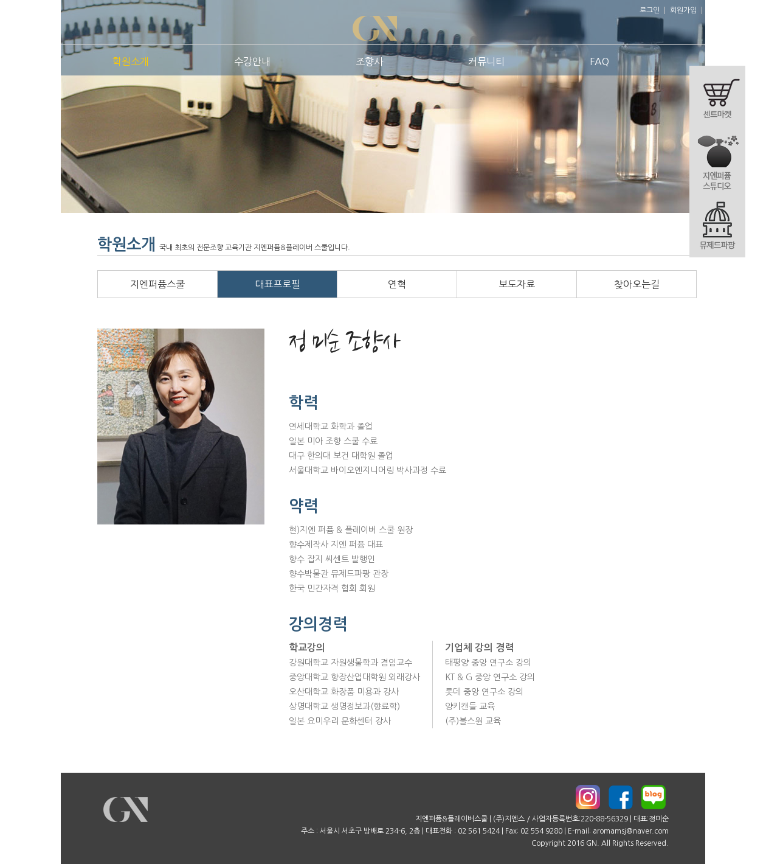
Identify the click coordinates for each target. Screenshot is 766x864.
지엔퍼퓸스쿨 (157, 284)
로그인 (650, 10)
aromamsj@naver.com (631, 831)
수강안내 (252, 61)
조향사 (369, 61)
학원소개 (130, 61)
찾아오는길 (637, 284)
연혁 (397, 284)
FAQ (599, 61)
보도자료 (517, 284)
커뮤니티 (486, 61)
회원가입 (683, 10)
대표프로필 (277, 284)
